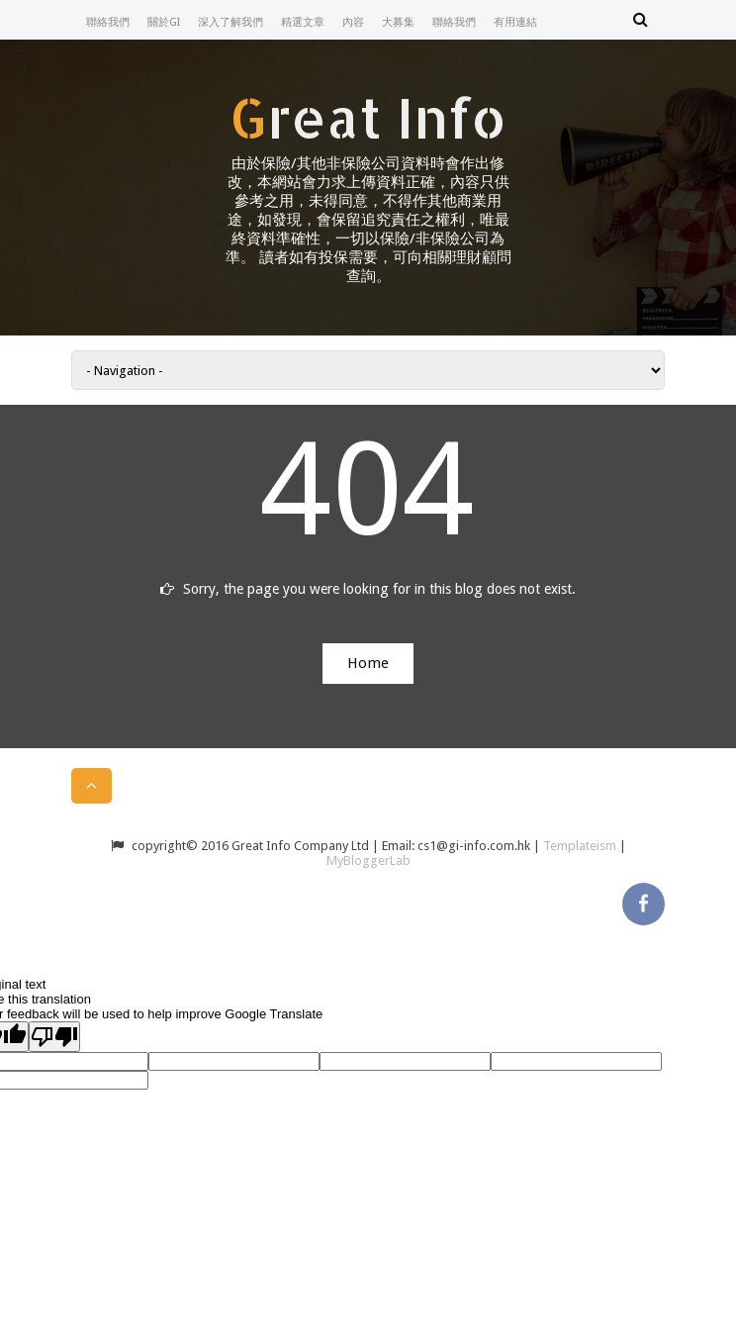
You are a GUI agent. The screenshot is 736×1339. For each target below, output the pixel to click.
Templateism (579, 845)
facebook (643, 900)
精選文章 (302, 22)
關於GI (163, 22)
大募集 (398, 22)
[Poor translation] (54, 1036)
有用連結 (515, 22)
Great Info (368, 116)
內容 (353, 22)
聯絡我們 (108, 22)
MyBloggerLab (368, 860)
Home (368, 663)
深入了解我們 (230, 22)
